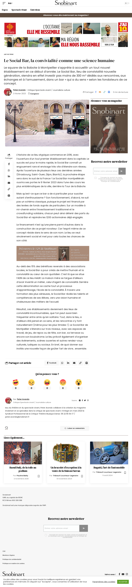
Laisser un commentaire (74, 428)
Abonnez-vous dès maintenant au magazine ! (66, 15)
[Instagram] (87, 401)
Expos (28, 462)
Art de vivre (8, 54)
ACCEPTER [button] (123, 582)
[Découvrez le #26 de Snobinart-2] (52, 253)
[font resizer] (10, 3)
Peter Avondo (20, 90)
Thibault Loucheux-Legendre (66, 475)
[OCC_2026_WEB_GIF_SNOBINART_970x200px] (66, 34)
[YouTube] (123, 575)
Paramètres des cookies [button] (104, 582)
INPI (44, 505)
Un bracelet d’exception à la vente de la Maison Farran (66, 469)
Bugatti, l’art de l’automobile (109, 467)
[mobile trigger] (5, 3)
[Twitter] (85, 401)
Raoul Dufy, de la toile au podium (23, 469)
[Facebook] (82, 401)
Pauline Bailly (22, 475)
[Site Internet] (79, 401)
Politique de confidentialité (110, 181)
